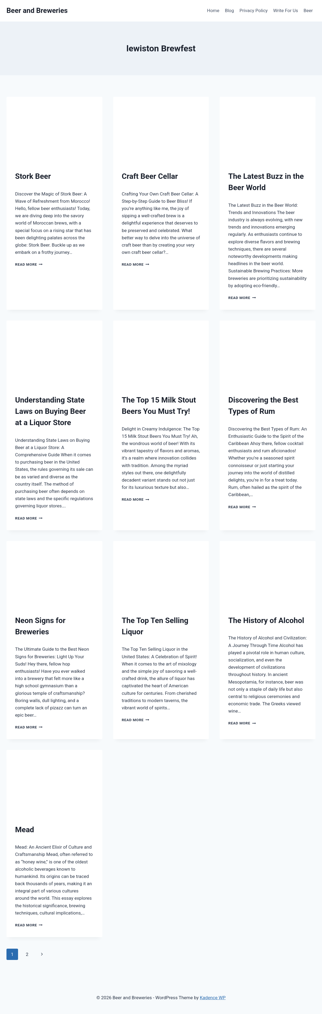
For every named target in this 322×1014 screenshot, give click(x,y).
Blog (229, 10)
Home (213, 10)
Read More (29, 264)
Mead (24, 829)
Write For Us (285, 10)
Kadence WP (213, 997)
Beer (308, 10)
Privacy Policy (254, 10)
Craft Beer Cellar (150, 176)
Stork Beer (33, 176)
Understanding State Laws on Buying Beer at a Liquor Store (50, 411)
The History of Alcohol (266, 620)
